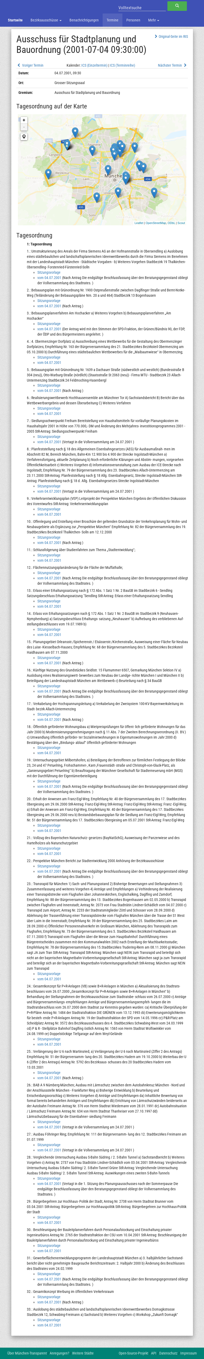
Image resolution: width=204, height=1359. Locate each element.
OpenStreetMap (156, 223)
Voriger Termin (30, 65)
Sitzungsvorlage (49, 272)
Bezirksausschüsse (46, 20)
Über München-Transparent (27, 1353)
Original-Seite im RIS (170, 36)
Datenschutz (168, 1353)
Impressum (188, 1353)
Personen (133, 20)
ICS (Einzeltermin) (94, 65)
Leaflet (139, 223)
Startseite (15, 20)
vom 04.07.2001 (49, 278)
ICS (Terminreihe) (122, 65)
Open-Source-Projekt (133, 1353)
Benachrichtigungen (84, 20)
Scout (181, 223)
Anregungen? (59, 1353)
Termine (112, 20)
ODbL (171, 223)
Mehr (153, 20)
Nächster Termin (173, 65)
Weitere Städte (83, 1353)
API (153, 1353)
